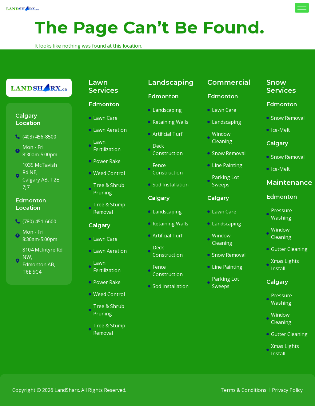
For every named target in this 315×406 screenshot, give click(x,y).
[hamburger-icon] (302, 8)
